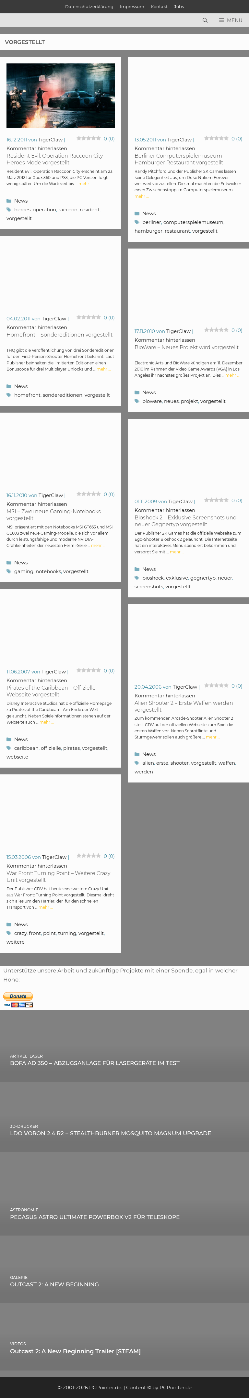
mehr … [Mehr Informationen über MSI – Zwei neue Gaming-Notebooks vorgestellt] (98, 545)
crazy (20, 933)
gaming (23, 571)
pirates (71, 748)
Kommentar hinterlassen (36, 148)
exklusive (177, 578)
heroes (22, 209)
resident (90, 209)
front (35, 933)
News (21, 201)
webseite (17, 757)
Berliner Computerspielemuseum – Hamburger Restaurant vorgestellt (180, 159)
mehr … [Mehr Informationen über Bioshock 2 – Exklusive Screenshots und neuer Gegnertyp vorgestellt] (177, 551)
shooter (180, 763)
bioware (152, 401)
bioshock (153, 578)
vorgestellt (19, 218)
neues (171, 401)
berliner (151, 222)
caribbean (26, 748)
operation (44, 209)
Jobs (179, 6)
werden (144, 772)
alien (148, 763)
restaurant (177, 231)
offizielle (51, 748)
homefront (27, 395)
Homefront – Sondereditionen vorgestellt (59, 335)
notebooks (48, 571)
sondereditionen (62, 395)
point (49, 933)
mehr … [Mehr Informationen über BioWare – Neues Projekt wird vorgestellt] (232, 375)
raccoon (67, 209)
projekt (189, 401)
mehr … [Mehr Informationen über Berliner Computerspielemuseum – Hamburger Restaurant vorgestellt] (142, 196)
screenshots (149, 586)
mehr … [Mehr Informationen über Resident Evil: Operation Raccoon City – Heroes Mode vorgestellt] (85, 183)
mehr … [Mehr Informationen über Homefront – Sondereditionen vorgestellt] (104, 369)
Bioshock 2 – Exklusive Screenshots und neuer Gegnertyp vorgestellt (186, 521)
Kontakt (159, 6)
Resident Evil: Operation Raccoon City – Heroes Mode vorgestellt (56, 159)
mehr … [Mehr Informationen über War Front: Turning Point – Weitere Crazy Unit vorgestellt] (46, 907)
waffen (227, 763)
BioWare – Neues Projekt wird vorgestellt (187, 347)
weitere (15, 942)
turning (67, 933)
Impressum (132, 6)
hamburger (148, 231)
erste (162, 763)
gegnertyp (203, 578)
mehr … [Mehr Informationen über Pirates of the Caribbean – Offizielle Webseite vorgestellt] (47, 722)
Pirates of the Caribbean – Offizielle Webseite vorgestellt (51, 691)
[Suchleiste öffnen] (205, 20)
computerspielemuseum (193, 222)
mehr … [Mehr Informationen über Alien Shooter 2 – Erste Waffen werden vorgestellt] (213, 737)
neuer (225, 578)
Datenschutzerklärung (89, 6)
